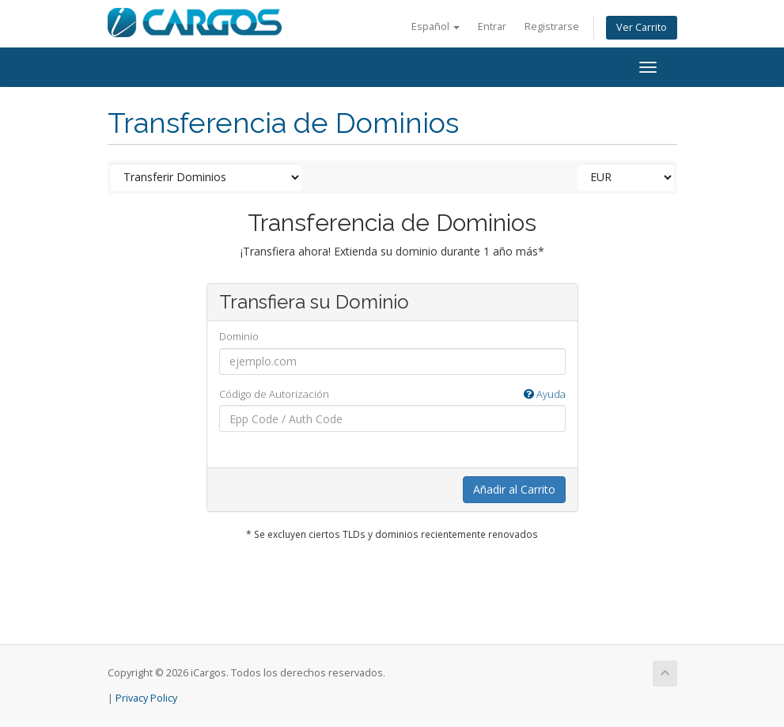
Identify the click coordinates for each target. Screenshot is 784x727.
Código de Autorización (392, 394)
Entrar (492, 26)
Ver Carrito (641, 27)
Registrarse (552, 26)
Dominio (239, 336)
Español (435, 26)
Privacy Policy (146, 698)
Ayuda (545, 394)
